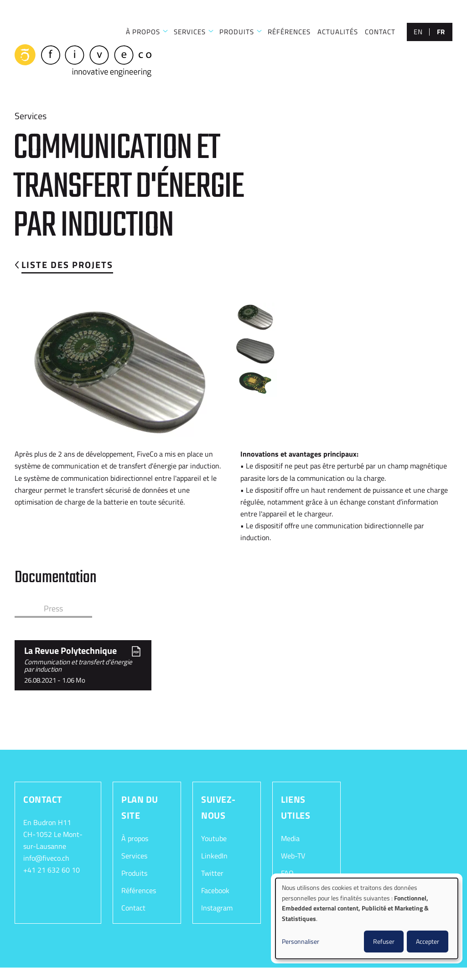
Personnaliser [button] (300, 941)
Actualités (337, 31)
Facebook (215, 890)
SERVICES (190, 31)
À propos (134, 838)
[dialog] (366, 918)
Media (290, 838)
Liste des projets (67, 265)
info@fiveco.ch (46, 857)
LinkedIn (214, 855)
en (418, 31)
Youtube (214, 838)
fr (441, 31)
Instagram (217, 907)
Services (134, 855)
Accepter (427, 941)
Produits (236, 31)
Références (138, 890)
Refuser (383, 941)
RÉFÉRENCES (289, 31)
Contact (133, 907)
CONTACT (380, 31)
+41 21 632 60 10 (51, 869)
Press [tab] (53, 608)
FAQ (287, 873)
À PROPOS (143, 31)
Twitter (212, 873)
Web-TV (293, 855)
